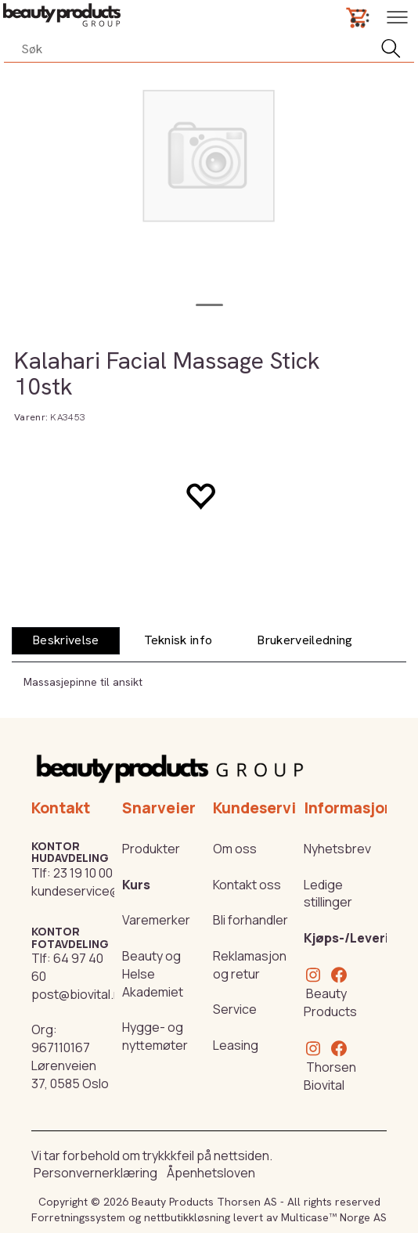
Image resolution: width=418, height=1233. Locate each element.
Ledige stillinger (328, 893)
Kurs (136, 884)
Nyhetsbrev (337, 848)
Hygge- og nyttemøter (155, 1036)
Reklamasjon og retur (249, 964)
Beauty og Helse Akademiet (152, 973)
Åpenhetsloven (211, 1172)
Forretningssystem (78, 1217)
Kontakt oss (247, 884)
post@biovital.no (79, 994)
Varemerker (156, 919)
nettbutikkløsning (187, 1217)
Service (235, 1009)
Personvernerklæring (95, 1172)
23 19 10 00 (83, 872)
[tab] (66, 640)
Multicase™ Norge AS (334, 1217)
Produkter (151, 848)
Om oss (235, 848)
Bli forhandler (250, 919)
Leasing (235, 1045)
